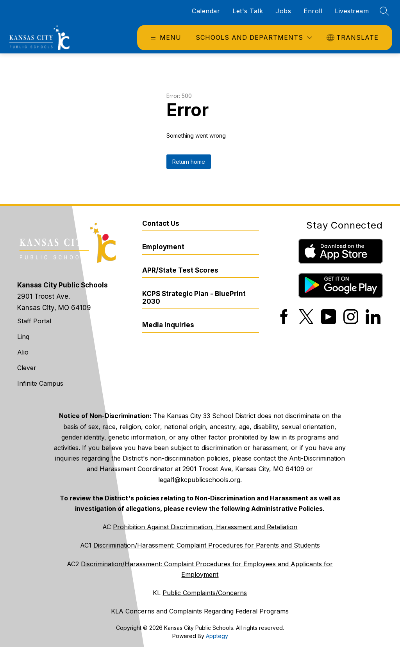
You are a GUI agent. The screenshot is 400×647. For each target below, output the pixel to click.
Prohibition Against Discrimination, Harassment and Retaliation (205, 527)
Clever (26, 368)
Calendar (206, 11)
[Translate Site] (353, 38)
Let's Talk (247, 11)
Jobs (283, 11)
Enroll (313, 11)
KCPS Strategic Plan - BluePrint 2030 (194, 297)
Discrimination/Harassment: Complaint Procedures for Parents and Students (206, 545)
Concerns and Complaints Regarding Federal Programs (207, 611)
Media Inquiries (168, 325)
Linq (23, 336)
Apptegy (217, 636)
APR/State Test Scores (180, 270)
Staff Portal (34, 321)
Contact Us (160, 223)
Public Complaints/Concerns (204, 593)
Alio (23, 352)
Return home (188, 161)
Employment (163, 247)
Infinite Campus (40, 383)
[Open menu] (165, 38)
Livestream (352, 11)
